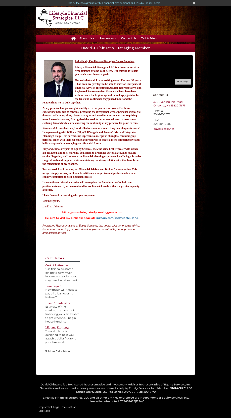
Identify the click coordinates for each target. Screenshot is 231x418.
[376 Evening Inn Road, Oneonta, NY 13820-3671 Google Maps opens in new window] (169, 104)
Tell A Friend (149, 38)
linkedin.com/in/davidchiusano (116, 218)
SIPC (182, 388)
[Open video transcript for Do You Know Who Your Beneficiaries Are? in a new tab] (183, 82)
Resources (106, 38)
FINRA (174, 388)
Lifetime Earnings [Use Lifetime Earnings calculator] (57, 327)
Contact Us (128, 38)
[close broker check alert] (193, 3)
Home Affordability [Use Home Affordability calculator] (57, 303)
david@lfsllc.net (163, 128)
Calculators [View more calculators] (54, 258)
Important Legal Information (58, 407)
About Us (85, 38)
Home (73, 38)
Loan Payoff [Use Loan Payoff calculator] (52, 286)
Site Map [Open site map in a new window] (44, 410)
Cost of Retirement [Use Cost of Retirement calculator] (57, 265)
